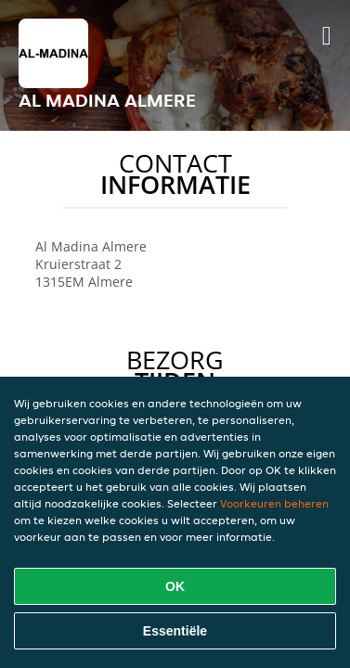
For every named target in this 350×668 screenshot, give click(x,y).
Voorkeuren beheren (274, 503)
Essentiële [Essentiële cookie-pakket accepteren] (175, 630)
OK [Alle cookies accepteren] (175, 586)
